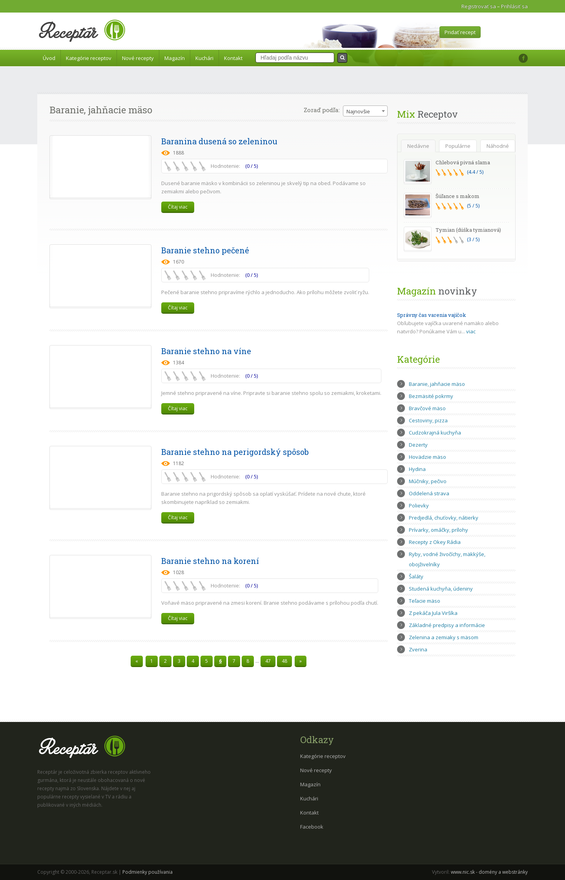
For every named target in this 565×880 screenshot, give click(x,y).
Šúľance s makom (457, 196)
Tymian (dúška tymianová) (468, 229)
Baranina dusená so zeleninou (219, 141)
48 (284, 661)
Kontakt (233, 58)
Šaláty (416, 576)
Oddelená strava (429, 493)
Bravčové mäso (427, 408)
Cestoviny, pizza (428, 420)
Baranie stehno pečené (205, 250)
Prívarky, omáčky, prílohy (438, 529)
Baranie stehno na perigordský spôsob (235, 452)
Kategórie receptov (88, 58)
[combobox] (365, 110)
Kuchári (204, 58)
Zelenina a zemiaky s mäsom (443, 637)
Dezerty (418, 444)
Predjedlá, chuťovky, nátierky (443, 517)
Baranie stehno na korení (210, 561)
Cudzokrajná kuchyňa (435, 432)
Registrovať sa (478, 6)
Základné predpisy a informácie (447, 625)
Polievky (419, 505)
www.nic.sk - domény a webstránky (489, 872)
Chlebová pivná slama (463, 162)
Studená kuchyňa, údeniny (441, 588)
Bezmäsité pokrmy (431, 396)
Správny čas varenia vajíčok (431, 314)
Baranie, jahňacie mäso (437, 383)
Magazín (174, 58)
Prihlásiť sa (514, 6)
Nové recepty (138, 58)
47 (268, 661)
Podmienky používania (147, 872)
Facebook (311, 826)
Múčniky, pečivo (428, 481)
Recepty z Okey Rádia (435, 541)
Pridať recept (460, 32)
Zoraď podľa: (322, 110)
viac (471, 331)
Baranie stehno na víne (206, 351)
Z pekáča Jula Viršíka (433, 612)
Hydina (417, 469)
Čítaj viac (178, 207)
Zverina (418, 649)
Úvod (49, 58)
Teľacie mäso (424, 600)
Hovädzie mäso (427, 456)
